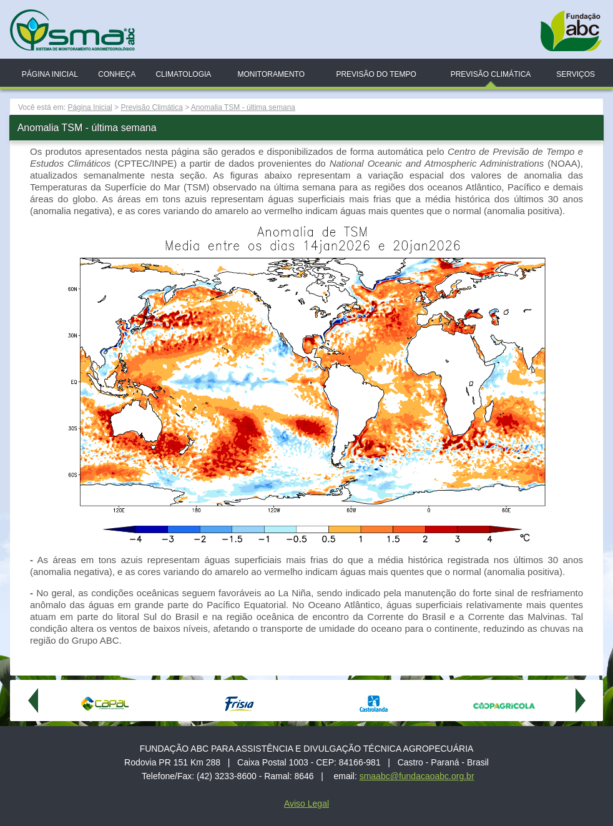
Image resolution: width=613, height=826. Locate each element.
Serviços (575, 74)
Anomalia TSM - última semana (243, 107)
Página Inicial (50, 74)
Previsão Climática (491, 74)
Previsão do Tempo (376, 74)
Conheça (116, 74)
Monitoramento (271, 74)
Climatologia (183, 74)
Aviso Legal (306, 804)
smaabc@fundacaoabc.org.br (417, 776)
